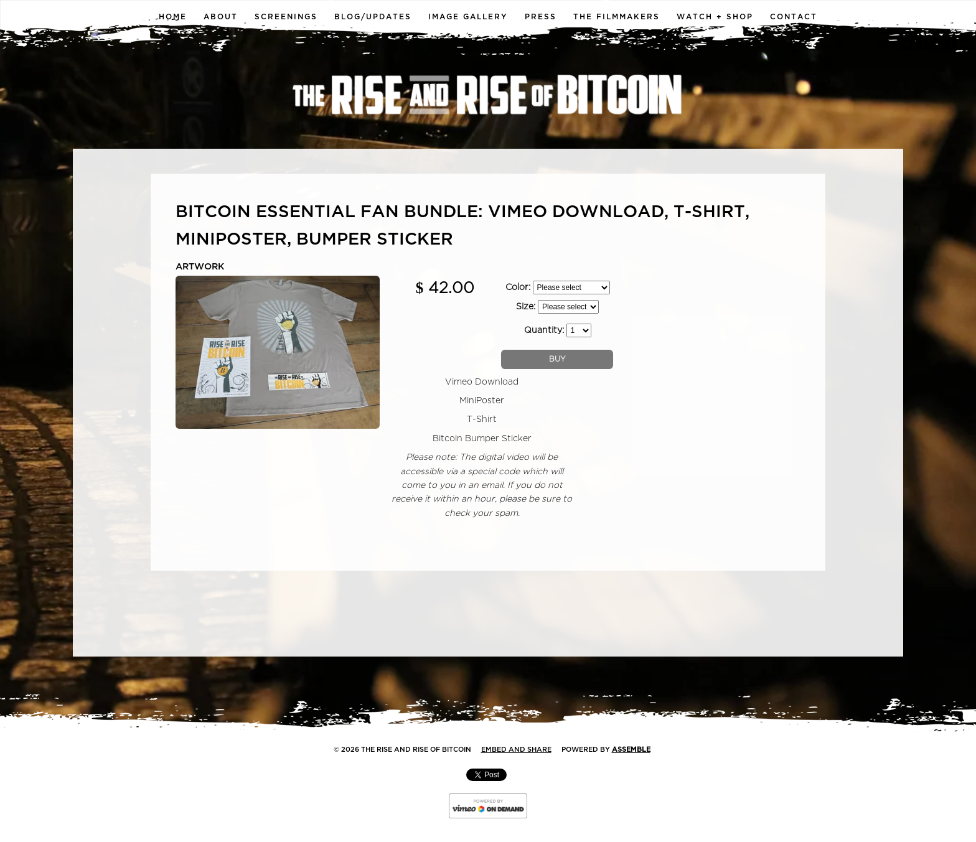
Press (540, 17)
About (221, 17)
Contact (793, 17)
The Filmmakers (616, 17)
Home (173, 17)
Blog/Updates (372, 17)
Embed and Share (516, 749)
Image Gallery (468, 17)
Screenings (286, 17)
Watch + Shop (715, 17)
